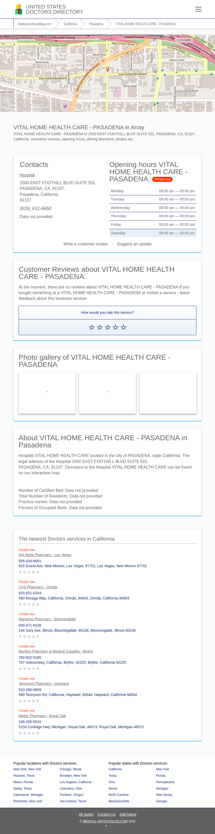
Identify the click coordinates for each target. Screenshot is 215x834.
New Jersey (164, 795)
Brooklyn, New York (73, 775)
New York (162, 769)
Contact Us (106, 814)
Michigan (162, 788)
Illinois (113, 788)
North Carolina (118, 795)
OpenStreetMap (18, 37)
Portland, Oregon (71, 795)
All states (86, 814)
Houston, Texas (24, 775)
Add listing (128, 814)
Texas (113, 775)
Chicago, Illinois (71, 769)
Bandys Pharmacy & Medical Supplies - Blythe (56, 651)
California (115, 769)
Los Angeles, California (76, 782)
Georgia (161, 801)
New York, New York (27, 769)
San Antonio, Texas (73, 801)
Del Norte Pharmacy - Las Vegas (45, 555)
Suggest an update (134, 244)
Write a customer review (85, 244)
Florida (161, 775)
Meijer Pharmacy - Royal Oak (42, 716)
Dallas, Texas (22, 788)
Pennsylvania (165, 782)
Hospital (27, 175)
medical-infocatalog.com (105, 821)
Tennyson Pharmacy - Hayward (44, 683)
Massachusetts (119, 801)
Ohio (112, 782)
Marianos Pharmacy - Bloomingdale (47, 619)
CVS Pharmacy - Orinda (38, 587)
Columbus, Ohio (71, 788)
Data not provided (36, 216)
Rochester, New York (27, 801)
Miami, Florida (23, 782)
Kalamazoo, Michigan (28, 795)
